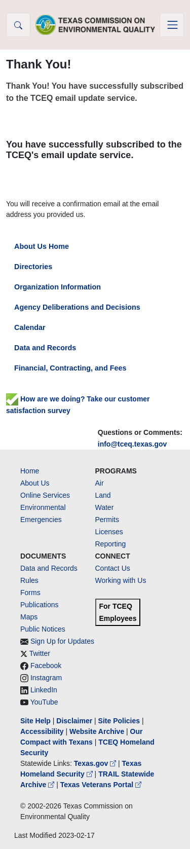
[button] (18, 25)
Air (99, 483)
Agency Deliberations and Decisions (77, 307)
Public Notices (42, 629)
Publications (39, 605)
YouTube (44, 702)
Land (103, 495)
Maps (28, 617)
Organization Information (57, 287)
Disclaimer (74, 721)
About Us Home (41, 246)
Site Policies (119, 721)
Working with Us (120, 580)
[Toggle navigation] (172, 25)
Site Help (35, 721)
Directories (33, 267)
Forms (30, 592)
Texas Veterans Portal (100, 785)
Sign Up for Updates (62, 641)
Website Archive (96, 731)
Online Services (45, 495)
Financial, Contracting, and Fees (70, 368)
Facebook (45, 665)
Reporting (110, 544)
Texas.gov (96, 763)
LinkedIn (43, 690)
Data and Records (45, 348)
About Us (35, 483)
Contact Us (112, 568)
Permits (107, 519)
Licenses (109, 532)
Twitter (39, 653)
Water (104, 507)
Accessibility (43, 731)
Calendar (30, 327)
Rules (29, 580)
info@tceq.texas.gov (132, 444)
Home (29, 471)
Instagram (46, 678)
